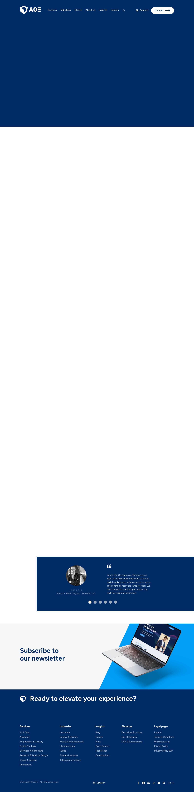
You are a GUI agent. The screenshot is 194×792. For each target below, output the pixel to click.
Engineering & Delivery (31, 741)
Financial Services (69, 755)
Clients (78, 10)
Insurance (65, 732)
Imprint (158, 732)
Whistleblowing (162, 741)
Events (99, 737)
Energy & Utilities (68, 737)
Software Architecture (31, 751)
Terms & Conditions (164, 737)
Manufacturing (67, 746)
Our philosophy (129, 737)
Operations (25, 764)
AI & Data (24, 732)
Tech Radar (101, 751)
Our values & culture (132, 732)
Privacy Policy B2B (163, 751)
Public (63, 751)
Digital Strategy (28, 746)
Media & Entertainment (72, 741)
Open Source (102, 746)
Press (98, 741)
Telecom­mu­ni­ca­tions (70, 760)
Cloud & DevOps (28, 760)
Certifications (102, 755)
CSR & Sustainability (132, 741)
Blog (97, 732)
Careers (115, 10)
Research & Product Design (34, 755)
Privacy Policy (161, 746)
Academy (25, 737)
